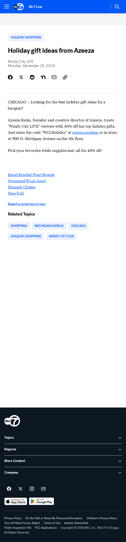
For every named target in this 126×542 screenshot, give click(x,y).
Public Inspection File (17, 527)
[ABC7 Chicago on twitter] (20, 489)
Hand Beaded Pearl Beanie (31, 174)
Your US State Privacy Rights (22, 523)
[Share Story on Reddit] (32, 77)
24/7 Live (35, 7)
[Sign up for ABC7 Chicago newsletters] (43, 489)
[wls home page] (12, 421)
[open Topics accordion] (63, 438)
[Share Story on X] (21, 77)
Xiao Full (16, 193)
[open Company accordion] (63, 473)
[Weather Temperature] (102, 6)
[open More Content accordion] (63, 461)
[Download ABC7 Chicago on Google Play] (41, 501)
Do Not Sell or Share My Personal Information (54, 518)
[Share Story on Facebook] (10, 77)
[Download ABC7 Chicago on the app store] (15, 501)
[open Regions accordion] (63, 449)
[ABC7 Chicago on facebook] (9, 489)
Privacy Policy (13, 518)
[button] (7, 6)
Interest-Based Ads (76, 523)
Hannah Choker (22, 186)
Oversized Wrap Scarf (27, 180)
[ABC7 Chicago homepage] (19, 6)
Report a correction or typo (26, 204)
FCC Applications (46, 527)
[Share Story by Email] (54, 77)
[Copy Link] (65, 77)
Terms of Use (52, 523)
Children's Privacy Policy (101, 518)
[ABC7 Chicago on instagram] (32, 489)
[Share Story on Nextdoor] (43, 77)
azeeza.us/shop (85, 132)
